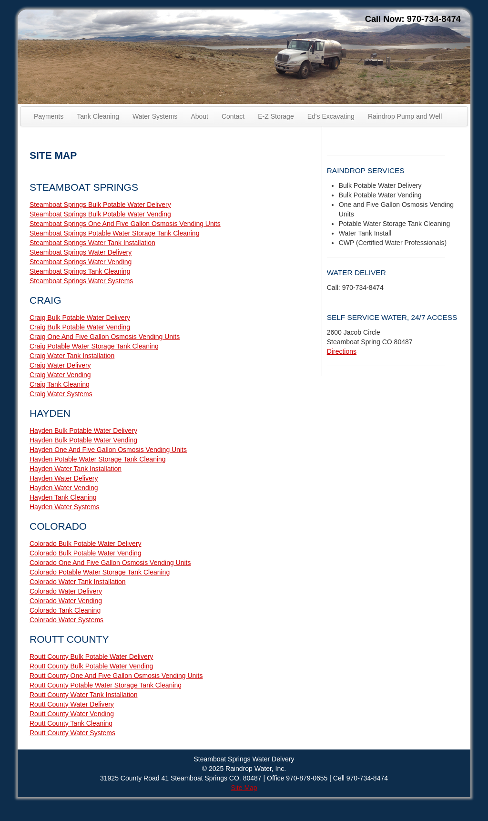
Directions (341, 351)
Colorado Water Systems (66, 620)
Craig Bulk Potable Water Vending (80, 327)
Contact (233, 116)
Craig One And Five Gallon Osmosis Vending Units (105, 336)
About (199, 116)
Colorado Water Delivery (66, 591)
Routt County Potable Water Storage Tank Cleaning (106, 685)
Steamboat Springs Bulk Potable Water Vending (100, 214)
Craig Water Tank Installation (72, 355)
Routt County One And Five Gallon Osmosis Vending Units (116, 675)
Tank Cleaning (98, 116)
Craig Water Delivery (60, 365)
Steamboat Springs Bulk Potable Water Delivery (100, 204)
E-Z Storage (276, 116)
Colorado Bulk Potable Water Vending (86, 553)
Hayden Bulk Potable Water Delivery (83, 430)
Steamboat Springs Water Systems (81, 281)
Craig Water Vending (60, 375)
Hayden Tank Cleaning (63, 497)
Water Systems (154, 116)
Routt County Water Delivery (72, 704)
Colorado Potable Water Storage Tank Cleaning (100, 572)
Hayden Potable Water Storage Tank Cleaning (98, 459)
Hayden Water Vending (64, 488)
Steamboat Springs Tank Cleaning (80, 271)
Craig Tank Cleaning (60, 384)
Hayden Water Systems (65, 507)
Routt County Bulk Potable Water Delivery (91, 656)
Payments (48, 116)
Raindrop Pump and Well (405, 116)
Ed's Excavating (331, 116)
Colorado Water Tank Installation (78, 581)
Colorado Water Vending (66, 601)
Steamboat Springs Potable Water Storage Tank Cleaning (114, 233)
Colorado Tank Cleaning (65, 610)
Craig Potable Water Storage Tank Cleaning (94, 346)
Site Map (244, 787)
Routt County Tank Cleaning (71, 723)
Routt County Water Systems (72, 733)
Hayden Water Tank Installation (76, 468)
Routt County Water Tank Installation (83, 694)
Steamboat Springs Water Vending (81, 262)
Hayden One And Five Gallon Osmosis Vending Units (108, 449)
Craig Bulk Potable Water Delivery (80, 317)
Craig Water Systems (61, 394)
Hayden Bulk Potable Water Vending (83, 440)
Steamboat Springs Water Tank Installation (92, 242)
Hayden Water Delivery (64, 478)
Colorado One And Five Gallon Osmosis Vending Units (110, 562)
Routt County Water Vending (72, 714)
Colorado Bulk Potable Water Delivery (85, 543)
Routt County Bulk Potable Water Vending (91, 666)
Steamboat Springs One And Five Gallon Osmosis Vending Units (125, 223)
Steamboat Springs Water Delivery (81, 252)
